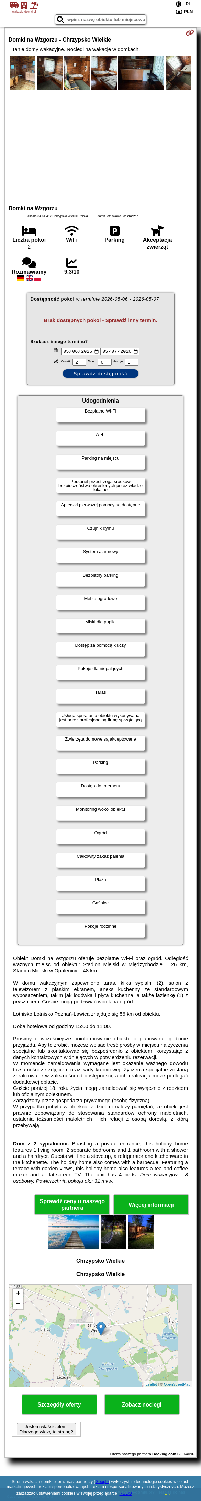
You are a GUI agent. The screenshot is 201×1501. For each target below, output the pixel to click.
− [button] (18, 1305)
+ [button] (18, 1295)
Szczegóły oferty (59, 1406)
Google (102, 1481)
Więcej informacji (151, 1205)
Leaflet (151, 1385)
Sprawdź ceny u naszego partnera (72, 1205)
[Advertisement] (101, 147)
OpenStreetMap (177, 1385)
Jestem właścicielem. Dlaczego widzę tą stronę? (46, 1430)
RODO (126, 1493)
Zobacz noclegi (142, 1406)
